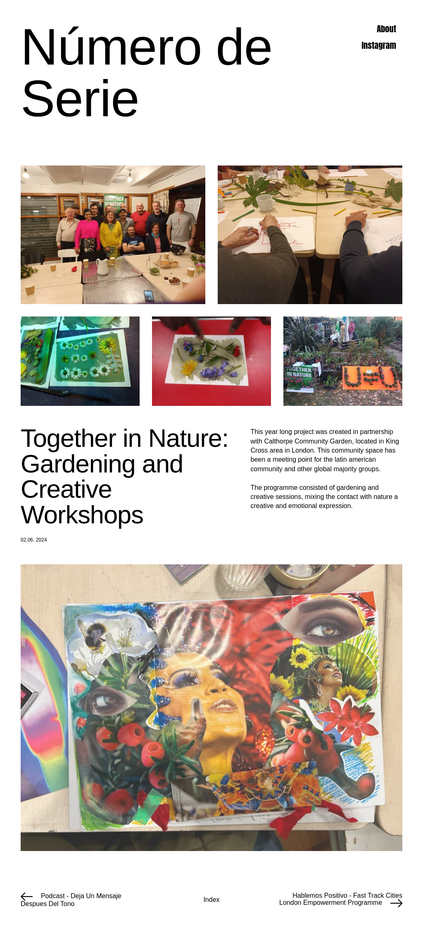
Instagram (378, 45)
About (386, 29)
